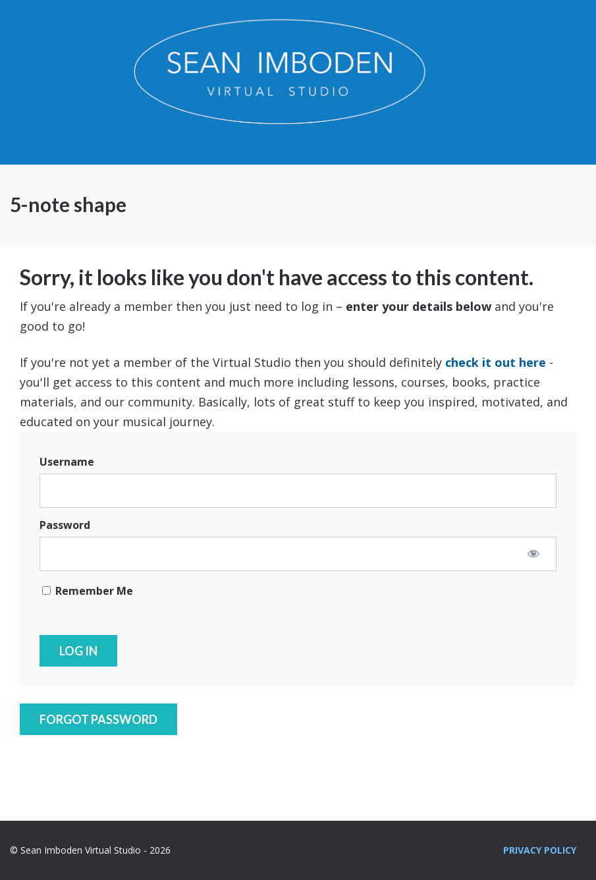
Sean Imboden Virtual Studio (298, 82)
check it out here (495, 362)
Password (65, 525)
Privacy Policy (539, 850)
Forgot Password (98, 719)
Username (67, 461)
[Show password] (533, 553)
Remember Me (87, 591)
